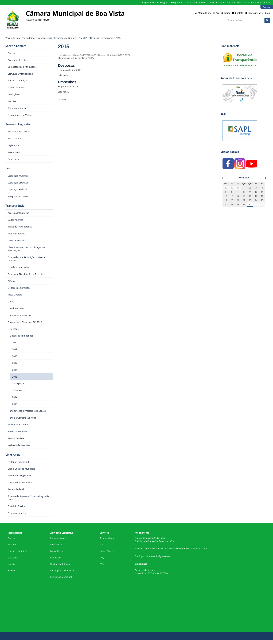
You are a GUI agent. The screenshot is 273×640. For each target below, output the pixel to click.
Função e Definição (17, 551)
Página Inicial (149, 2)
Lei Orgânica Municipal (62, 570)
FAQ (102, 557)
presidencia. (147, 556)
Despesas (66, 65)
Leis (8, 168)
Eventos (12, 570)
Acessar (267, 7)
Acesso (11, 538)
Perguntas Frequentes (171, 2)
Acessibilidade (223, 12)
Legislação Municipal (61, 576)
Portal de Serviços (196, 2)
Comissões (55, 557)
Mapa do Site (205, 12)
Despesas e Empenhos (102, 37)
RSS (212, 2)
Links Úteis (12, 455)
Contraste (253, 12)
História (12, 544)
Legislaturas (56, 544)
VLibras (266, 12)
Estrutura (12, 557)
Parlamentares (57, 538)
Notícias (12, 564)
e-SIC (102, 544)
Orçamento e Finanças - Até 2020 (71, 37)
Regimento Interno (60, 564)
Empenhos (67, 82)
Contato (239, 12)
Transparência (44, 37)
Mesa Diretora (57, 551)
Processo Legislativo (18, 124)
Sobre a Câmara (15, 46)
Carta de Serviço (240, 2)
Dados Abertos (107, 551)
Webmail (223, 2)
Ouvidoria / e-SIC (262, 2)
